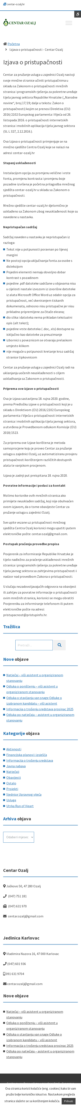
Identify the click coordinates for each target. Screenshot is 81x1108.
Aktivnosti (13, 749)
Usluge (11, 800)
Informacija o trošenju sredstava (29, 760)
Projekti (12, 789)
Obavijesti (13, 777)
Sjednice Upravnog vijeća (23, 794)
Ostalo (11, 783)
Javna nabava (16, 766)
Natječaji (12, 772)
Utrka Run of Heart (20, 806)
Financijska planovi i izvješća (26, 755)
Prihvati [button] (68, 1101)
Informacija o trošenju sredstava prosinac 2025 (39, 709)
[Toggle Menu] (68, 23)
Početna (14, 44)
